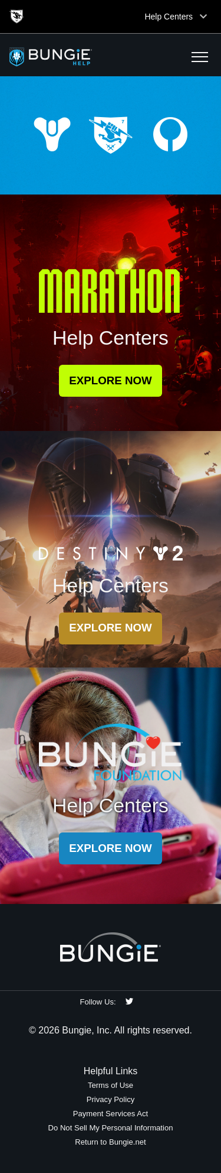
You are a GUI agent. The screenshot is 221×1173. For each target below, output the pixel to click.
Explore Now (110, 380)
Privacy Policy (111, 1099)
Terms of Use (110, 1085)
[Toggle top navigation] (203, 16)
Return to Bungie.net (110, 1142)
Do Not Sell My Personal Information (110, 1127)
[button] (200, 56)
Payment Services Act (111, 1113)
